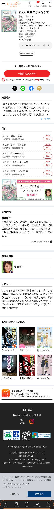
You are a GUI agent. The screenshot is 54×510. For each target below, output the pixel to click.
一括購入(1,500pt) (27, 73)
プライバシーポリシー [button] (13, 487)
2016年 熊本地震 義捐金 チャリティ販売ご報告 (27, 447)
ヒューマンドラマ (31, 28)
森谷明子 (29, 16)
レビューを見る (26, 53)
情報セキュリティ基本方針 (14, 464)
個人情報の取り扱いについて (31, 453)
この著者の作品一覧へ (41, 242)
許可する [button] (39, 494)
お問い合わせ (27, 467)
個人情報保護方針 (26, 457)
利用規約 (13, 453)
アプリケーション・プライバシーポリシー (26, 460)
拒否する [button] (15, 494)
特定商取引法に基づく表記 (38, 464)
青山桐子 (29, 19)
